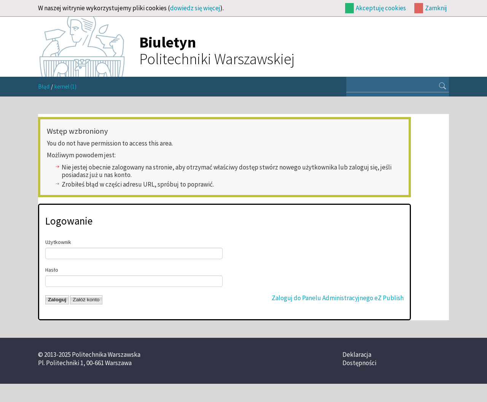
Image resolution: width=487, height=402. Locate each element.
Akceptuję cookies (381, 8)
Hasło (51, 269)
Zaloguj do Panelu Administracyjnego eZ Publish (338, 298)
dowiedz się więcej (195, 8)
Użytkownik (58, 242)
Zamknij (436, 8)
